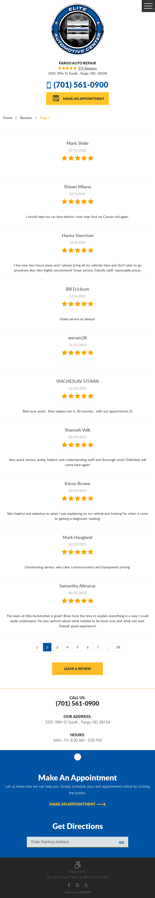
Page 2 (45, 117)
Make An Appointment (84, 98)
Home (7, 117)
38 (118, 647)
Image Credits (77, 871)
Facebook (69, 885)
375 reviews (87, 68)
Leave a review (77, 668)
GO (121, 842)
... (108, 647)
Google (77, 885)
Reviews (26, 117)
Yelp (86, 885)
